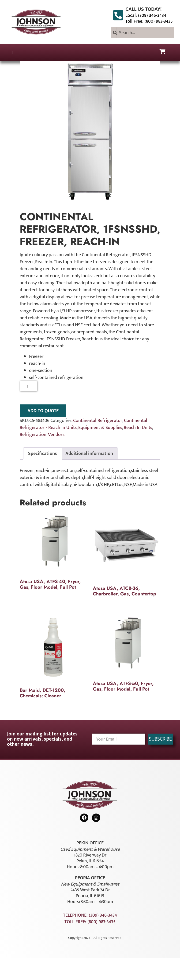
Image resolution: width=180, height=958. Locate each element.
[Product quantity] (28, 386)
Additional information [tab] (89, 453)
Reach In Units (138, 428)
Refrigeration (33, 435)
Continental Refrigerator (97, 421)
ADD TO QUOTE (43, 411)
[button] (11, 52)
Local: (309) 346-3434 (145, 15)
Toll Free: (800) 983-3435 (149, 21)
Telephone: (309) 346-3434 (90, 915)
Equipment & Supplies (100, 428)
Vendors (56, 435)
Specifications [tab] (42, 453)
